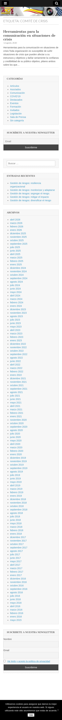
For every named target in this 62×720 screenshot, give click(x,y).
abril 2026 (15, 219)
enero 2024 (16, 306)
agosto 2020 (16, 430)
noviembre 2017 (18, 540)
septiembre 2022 (18, 354)
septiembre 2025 (18, 243)
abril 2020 (15, 444)
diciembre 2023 (18, 309)
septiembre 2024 (18, 278)
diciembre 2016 (18, 578)
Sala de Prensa (18, 117)
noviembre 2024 (18, 271)
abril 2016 (15, 606)
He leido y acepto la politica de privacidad (28, 661)
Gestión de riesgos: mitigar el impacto (29, 197)
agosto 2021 (16, 392)
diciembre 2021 (18, 378)
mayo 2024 (15, 292)
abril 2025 (15, 254)
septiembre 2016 (18, 589)
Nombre (7, 639)
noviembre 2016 (18, 582)
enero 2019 (16, 495)
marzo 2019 (16, 489)
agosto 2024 (16, 281)
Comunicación (17, 93)
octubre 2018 (17, 506)
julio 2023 (15, 319)
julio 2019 (15, 475)
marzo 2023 (16, 333)
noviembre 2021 (18, 382)
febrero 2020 (16, 451)
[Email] (31, 141)
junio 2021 (15, 399)
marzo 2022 (16, 368)
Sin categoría (17, 120)
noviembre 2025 (18, 237)
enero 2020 (16, 454)
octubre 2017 (17, 544)
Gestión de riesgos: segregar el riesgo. (30, 193)
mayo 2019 (15, 482)
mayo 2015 (15, 620)
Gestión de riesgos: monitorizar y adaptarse (32, 190)
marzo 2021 (16, 409)
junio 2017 (15, 558)
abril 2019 (15, 485)
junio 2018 (15, 520)
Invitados (14, 110)
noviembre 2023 (18, 313)
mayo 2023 (15, 326)
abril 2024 (15, 295)
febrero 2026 (16, 226)
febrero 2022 (16, 371)
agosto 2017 (16, 551)
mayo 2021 (15, 402)
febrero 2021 (16, 413)
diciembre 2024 (18, 268)
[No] (58, 710)
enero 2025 (16, 264)
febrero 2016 (16, 613)
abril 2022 (15, 364)
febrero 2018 (16, 530)
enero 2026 (16, 230)
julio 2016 (15, 596)
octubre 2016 (17, 585)
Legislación (16, 113)
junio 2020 (15, 437)
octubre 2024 (17, 275)
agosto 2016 (16, 592)
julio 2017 (15, 554)
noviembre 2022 (18, 347)
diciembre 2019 (18, 457)
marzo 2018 (16, 527)
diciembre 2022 (18, 344)
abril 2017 (15, 565)
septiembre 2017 (18, 547)
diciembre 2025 (18, 233)
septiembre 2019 (18, 468)
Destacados (16, 99)
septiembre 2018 (18, 509)
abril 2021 (15, 406)
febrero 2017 (16, 571)
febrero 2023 (16, 337)
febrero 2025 (16, 261)
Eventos (14, 103)
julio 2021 (15, 395)
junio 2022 (15, 361)
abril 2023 (15, 330)
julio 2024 (15, 285)
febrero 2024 (16, 302)
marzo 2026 (16, 223)
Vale (31, 715)
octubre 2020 (17, 423)
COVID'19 (15, 96)
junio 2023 (15, 323)
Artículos (14, 86)
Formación (15, 106)
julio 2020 (15, 433)
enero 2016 (16, 616)
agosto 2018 (16, 513)
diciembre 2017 (18, 537)
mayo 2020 (15, 440)
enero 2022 (16, 375)
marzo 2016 (16, 609)
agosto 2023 (16, 316)
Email (6, 650)
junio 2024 (15, 288)
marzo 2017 (16, 568)
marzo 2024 (16, 299)
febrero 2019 (16, 492)
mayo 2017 (15, 561)
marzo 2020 (16, 447)
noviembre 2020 (18, 420)
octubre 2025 (17, 240)
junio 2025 (15, 250)
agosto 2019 (16, 471)
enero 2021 (16, 416)
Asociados (15, 89)
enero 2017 (16, 575)
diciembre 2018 (18, 499)
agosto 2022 (16, 357)
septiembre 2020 (18, 426)
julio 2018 (15, 516)
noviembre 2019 (18, 461)
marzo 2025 (16, 257)
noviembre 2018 (18, 502)
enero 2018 (16, 533)
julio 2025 (15, 247)
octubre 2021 (17, 385)
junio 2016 (15, 599)
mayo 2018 (15, 523)
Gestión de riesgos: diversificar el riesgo (30, 200)
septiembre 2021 (18, 388)
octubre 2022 (17, 350)
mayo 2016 (15, 602)
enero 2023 (16, 340)
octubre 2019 (17, 464)
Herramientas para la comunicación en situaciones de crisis (29, 35)
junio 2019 (15, 478)
